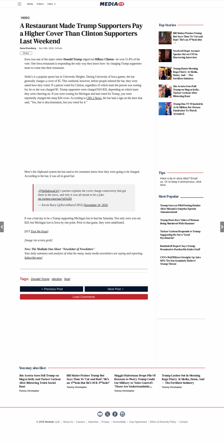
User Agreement (138, 422)
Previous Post (2, 227)
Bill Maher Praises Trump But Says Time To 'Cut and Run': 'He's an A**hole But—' (188, 38)
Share (26, 53)
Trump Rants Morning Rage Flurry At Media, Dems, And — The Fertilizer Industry (185, 73)
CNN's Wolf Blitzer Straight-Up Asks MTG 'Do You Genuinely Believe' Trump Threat (180, 260)
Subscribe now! (33, 257)
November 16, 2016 (96, 205)
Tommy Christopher (29, 391)
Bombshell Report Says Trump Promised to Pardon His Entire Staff (180, 247)
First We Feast (39, 231)
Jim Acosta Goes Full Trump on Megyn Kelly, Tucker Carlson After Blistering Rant (186, 91)
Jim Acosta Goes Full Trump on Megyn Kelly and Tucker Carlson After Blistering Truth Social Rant (40, 381)
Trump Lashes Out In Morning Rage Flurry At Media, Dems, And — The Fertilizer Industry (183, 379)
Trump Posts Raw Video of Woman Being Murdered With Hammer (179, 221)
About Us (68, 422)
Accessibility (119, 422)
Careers (80, 422)
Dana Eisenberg (28, 48)
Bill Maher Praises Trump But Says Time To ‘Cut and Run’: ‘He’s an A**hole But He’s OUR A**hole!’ (88, 379)
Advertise (93, 422)
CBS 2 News (93, 98)
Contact (183, 422)
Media (30, 4)
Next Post (222, 227)
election (57, 278)
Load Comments (84, 296)
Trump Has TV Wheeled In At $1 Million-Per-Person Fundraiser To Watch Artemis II (188, 109)
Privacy (105, 422)
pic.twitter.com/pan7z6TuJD (55, 198)
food (67, 278)
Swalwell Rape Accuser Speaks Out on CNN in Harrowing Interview (186, 54)
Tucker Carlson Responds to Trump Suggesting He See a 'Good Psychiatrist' (180, 234)
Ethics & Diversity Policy (163, 422)
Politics (40, 4)
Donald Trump (40, 278)
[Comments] (41, 391)
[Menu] (21, 4)
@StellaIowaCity (49, 190)
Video (51, 4)
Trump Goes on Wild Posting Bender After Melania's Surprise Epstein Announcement (180, 208)
